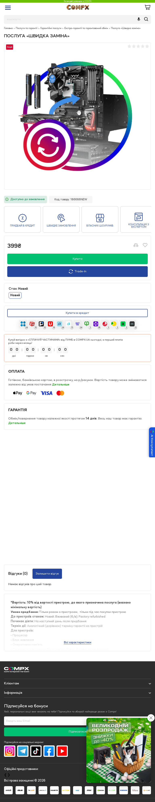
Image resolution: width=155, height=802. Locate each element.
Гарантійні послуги (50, 28)
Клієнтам (11, 683)
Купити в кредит (77, 313)
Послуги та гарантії (26, 28)
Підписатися (77, 731)
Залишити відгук (47, 573)
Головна (8, 28)
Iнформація (13, 693)
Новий (15, 295)
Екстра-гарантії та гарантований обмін (86, 28)
